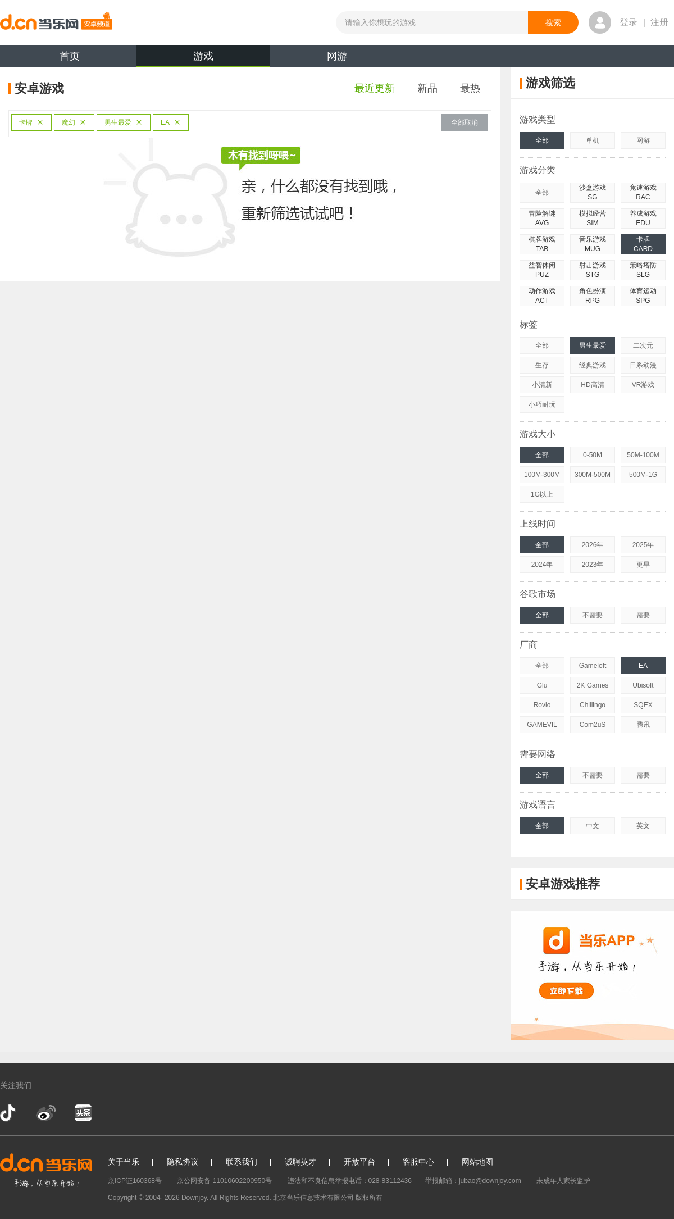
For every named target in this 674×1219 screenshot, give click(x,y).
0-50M (592, 455)
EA (171, 122)
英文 (643, 826)
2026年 (593, 545)
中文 (592, 826)
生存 (542, 365)
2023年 (593, 564)
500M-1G (643, 475)
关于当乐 (123, 1161)
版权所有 (369, 1198)
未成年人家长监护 (563, 1181)
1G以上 (542, 494)
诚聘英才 (300, 1161)
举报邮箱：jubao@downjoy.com (473, 1181)
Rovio (542, 705)
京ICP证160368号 (135, 1181)
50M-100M (643, 455)
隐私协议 (182, 1161)
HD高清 (592, 385)
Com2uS (593, 725)
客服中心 (418, 1161)
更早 (643, 564)
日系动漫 (643, 365)
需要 (643, 615)
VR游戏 (643, 385)
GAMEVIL (542, 725)
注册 (659, 22)
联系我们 (241, 1161)
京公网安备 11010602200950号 (224, 1181)
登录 (628, 22)
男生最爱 (123, 122)
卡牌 (31, 122)
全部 (542, 140)
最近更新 (374, 88)
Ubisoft (642, 685)
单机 (592, 140)
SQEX (643, 705)
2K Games (593, 685)
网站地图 (477, 1161)
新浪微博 (46, 1113)
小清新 (542, 385)
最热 (470, 88)
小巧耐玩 (542, 404)
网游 (337, 56)
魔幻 (74, 122)
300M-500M (593, 475)
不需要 (592, 615)
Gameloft (593, 666)
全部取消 (464, 122)
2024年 (542, 564)
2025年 (643, 545)
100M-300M (542, 475)
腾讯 (643, 725)
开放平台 (359, 1161)
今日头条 (83, 1113)
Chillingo (592, 705)
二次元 (643, 345)
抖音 (9, 1113)
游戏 (203, 59)
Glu (542, 685)
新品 (427, 88)
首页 (70, 56)
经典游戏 (592, 365)
